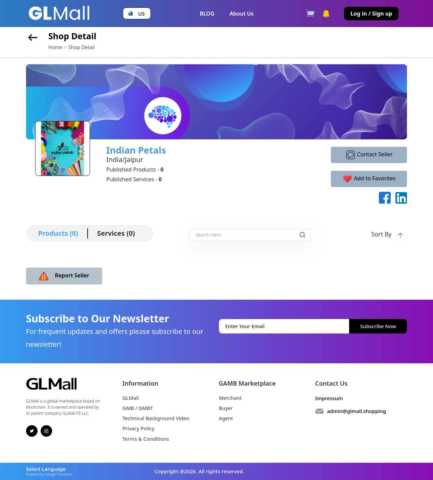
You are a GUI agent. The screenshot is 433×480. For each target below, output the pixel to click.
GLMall (130, 397)
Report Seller (64, 276)
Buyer (226, 408)
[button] (137, 14)
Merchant (230, 397)
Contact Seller (368, 155)
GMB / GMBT (137, 408)
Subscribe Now (378, 326)
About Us (242, 13)
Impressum (329, 398)
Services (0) (116, 233)
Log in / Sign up (371, 13)
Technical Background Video (155, 418)
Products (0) (58, 233)
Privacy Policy (138, 428)
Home (55, 47)
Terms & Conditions (145, 438)
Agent (226, 418)
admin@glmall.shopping (356, 411)
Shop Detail (81, 47)
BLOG (207, 13)
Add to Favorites (369, 179)
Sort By (388, 234)
